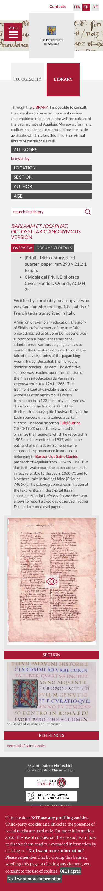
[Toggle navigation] (13, 32)
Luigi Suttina (70, 422)
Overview (22, 248)
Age (18, 196)
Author (23, 186)
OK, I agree (70, 871)
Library (63, 79)
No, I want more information (34, 878)
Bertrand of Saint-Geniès (26, 746)
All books (25, 149)
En (86, 7)
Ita (77, 7)
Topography (27, 79)
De (95, 7)
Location (25, 167)
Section (23, 177)
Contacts (57, 7)
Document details (54, 248)
